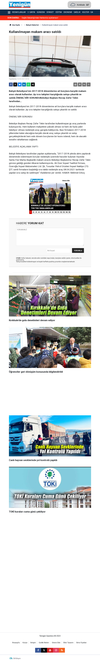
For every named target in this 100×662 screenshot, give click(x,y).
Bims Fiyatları (81, 643)
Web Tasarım (68, 643)
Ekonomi (68, 12)
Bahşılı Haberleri (32, 25)
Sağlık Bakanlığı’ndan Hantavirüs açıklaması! (40, 18)
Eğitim (59, 12)
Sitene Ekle (56, 643)
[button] (80, 84)
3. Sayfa (31, 12)
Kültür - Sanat (89, 12)
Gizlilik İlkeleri (44, 643)
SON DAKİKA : (14, 18)
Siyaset (50, 12)
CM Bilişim (17, 658)
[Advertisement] (50, 395)
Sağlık (77, 12)
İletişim (33, 643)
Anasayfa (16, 643)
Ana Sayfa (14, 25)
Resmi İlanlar (19, 12)
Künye (25, 643)
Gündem (41, 12)
